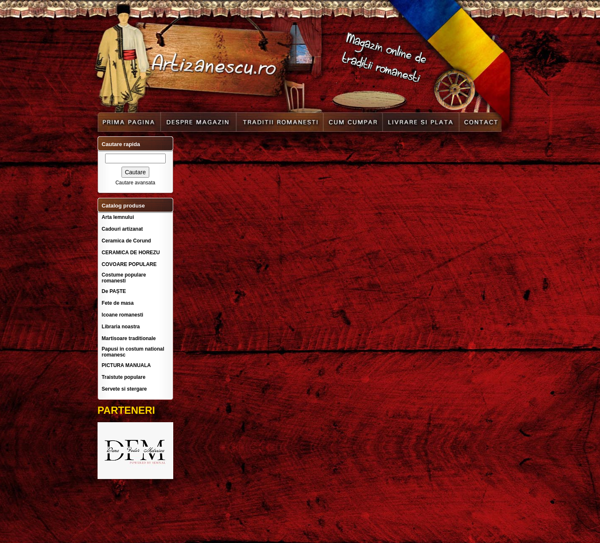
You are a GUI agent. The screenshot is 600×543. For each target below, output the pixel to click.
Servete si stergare (124, 389)
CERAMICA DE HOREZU (131, 253)
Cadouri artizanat (122, 229)
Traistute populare (123, 377)
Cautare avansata (135, 183)
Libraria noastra (121, 327)
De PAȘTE (114, 291)
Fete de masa (118, 303)
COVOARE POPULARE (129, 264)
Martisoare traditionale (129, 338)
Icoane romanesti (122, 315)
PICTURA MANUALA (126, 365)
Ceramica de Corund (126, 241)
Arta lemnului (118, 217)
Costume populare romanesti (124, 278)
